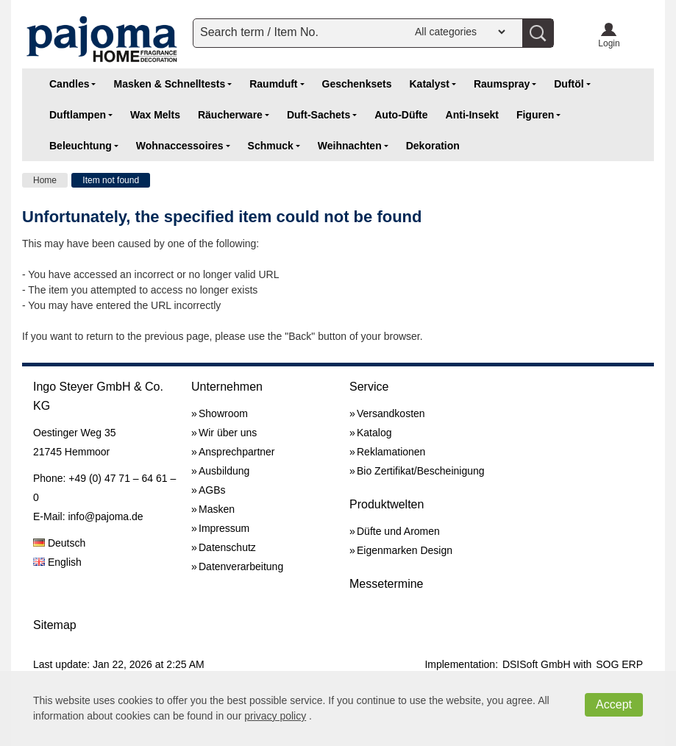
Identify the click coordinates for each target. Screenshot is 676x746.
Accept (614, 704)
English (57, 562)
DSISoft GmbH (536, 664)
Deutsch (59, 543)
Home (45, 180)
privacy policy (275, 716)
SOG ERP (619, 664)
